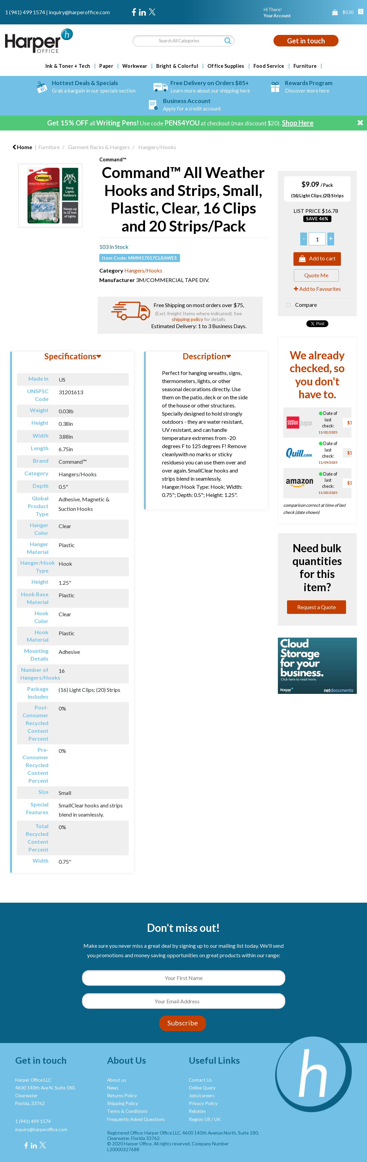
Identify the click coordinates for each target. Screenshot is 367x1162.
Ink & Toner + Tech (67, 66)
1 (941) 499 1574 (25, 12)
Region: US (199, 1119)
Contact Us (200, 1080)
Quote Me (316, 275)
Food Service (268, 66)
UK (217, 1119)
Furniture (305, 66)
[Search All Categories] (183, 40)
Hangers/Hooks (157, 147)
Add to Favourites (317, 288)
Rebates (197, 1111)
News (112, 1087)
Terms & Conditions (127, 1111)
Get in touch (306, 41)
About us (116, 1080)
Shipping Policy (122, 1103)
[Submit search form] (227, 40)
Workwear (134, 66)
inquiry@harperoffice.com (79, 12)
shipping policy (187, 319)
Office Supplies (225, 66)
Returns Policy (122, 1095)
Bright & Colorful (177, 66)
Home (22, 147)
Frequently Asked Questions (136, 1119)
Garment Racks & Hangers (99, 147)
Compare (300, 305)
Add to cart (317, 259)
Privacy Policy (203, 1103)
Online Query (202, 1087)
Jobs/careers (202, 1095)
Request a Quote (316, 607)
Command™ (112, 159)
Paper (106, 66)
